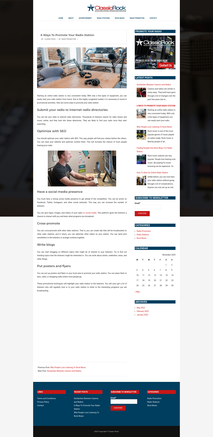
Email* (148, 205)
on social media (89, 213)
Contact (153, 18)
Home (61, 18)
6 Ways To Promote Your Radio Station (156, 106)
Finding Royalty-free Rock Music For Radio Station (154, 150)
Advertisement (85, 18)
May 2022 (141, 308)
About (71, 18)
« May (137, 292)
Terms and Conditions (46, 398)
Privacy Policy (43, 402)
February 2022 (143, 311)
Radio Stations (103, 18)
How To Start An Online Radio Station (152, 173)
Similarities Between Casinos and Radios (64, 371)
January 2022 (142, 315)
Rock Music (120, 18)
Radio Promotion (137, 18)
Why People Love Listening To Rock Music (68, 367)
